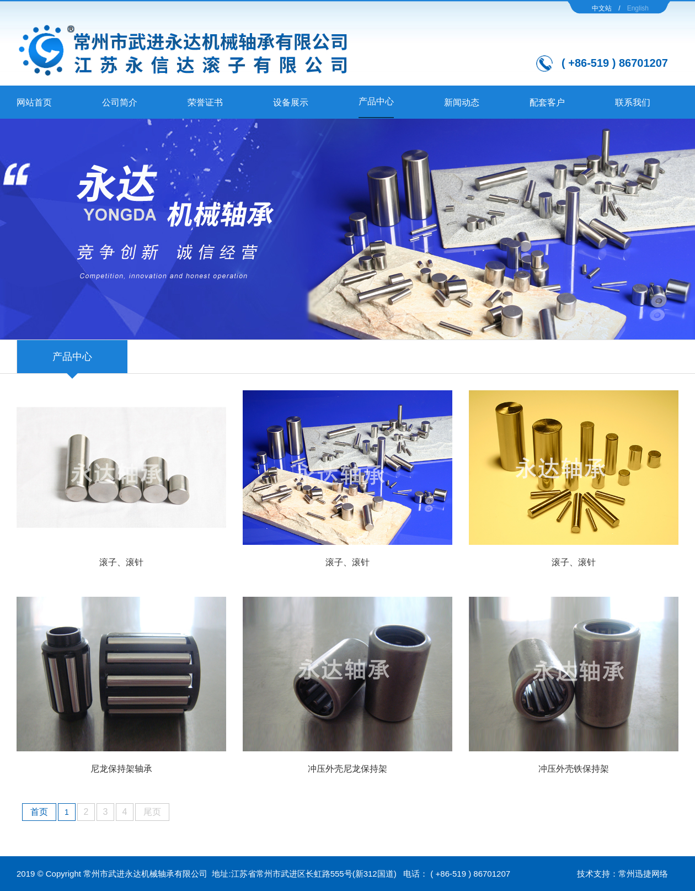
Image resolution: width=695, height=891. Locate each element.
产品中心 (376, 101)
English (638, 8)
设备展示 (290, 102)
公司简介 (119, 102)
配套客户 (547, 102)
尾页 (152, 811)
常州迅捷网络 (643, 873)
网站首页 (34, 102)
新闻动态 (461, 102)
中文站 (602, 8)
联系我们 (632, 102)
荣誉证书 (205, 102)
